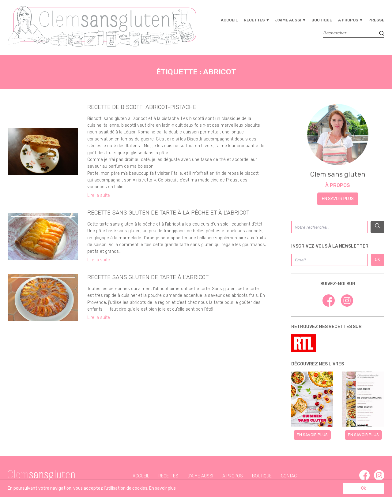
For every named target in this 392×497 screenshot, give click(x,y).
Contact (290, 476)
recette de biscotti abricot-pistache (141, 107)
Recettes (254, 20)
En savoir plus (338, 198)
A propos (348, 20)
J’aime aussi (288, 20)
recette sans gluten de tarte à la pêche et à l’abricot (168, 212)
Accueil (229, 20)
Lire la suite (98, 195)
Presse (376, 20)
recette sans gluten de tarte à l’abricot (148, 277)
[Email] (329, 260)
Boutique (321, 20)
